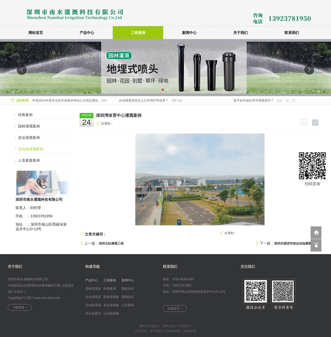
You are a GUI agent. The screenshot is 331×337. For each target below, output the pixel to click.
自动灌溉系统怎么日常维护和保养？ (144, 100)
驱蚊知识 (128, 288)
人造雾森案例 (29, 160)
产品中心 (87, 33)
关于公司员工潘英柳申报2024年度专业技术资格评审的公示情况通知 (52, 100)
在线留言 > (174, 308)
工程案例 (138, 33)
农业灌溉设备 (93, 298)
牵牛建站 (156, 331)
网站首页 (35, 33)
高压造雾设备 (93, 315)
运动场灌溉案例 (30, 149)
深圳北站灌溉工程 (111, 243)
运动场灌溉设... (93, 306)
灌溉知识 (128, 297)
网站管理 (190, 331)
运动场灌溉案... (111, 315)
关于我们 (240, 33)
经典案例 (25, 115)
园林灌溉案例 (29, 126)
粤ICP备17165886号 (177, 326)
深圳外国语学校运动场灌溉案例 (296, 243)
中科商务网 (172, 331)
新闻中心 (189, 33)
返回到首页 (316, 232)
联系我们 (291, 33)
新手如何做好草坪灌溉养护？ (254, 100)
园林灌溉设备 (93, 290)
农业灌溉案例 (29, 137)
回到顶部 (316, 245)
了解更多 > (19, 307)
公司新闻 (128, 305)
